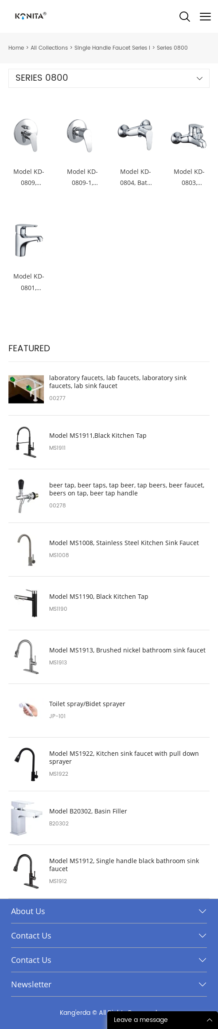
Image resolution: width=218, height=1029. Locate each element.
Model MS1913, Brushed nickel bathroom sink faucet (127, 650)
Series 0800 (172, 48)
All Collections (49, 48)
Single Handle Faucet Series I (112, 48)
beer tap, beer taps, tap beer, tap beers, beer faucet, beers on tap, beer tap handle (126, 489)
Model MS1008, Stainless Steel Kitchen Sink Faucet (124, 543)
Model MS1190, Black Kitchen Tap (98, 597)
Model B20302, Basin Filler (88, 811)
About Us (28, 911)
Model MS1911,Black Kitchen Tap (98, 436)
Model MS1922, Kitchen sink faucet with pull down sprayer (124, 758)
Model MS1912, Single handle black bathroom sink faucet (124, 865)
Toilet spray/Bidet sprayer (87, 704)
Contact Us (31, 935)
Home (16, 48)
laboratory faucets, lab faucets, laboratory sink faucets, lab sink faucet (118, 382)
